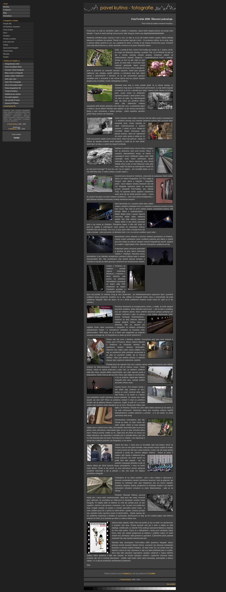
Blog (4, 13)
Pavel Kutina (13, 124)
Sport (4, 33)
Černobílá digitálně (10, 97)
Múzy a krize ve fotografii (12, 73)
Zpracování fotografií (10, 48)
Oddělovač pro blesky (11, 94)
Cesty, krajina (7, 30)
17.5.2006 (151, 574)
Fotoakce (6, 36)
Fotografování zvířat (10, 64)
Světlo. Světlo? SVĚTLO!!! (13, 76)
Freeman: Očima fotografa (13, 70)
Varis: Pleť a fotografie (11, 82)
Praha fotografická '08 (11, 88)
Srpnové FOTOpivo (10, 103)
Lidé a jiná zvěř (8, 42)
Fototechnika (7, 51)
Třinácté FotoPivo (10, 91)
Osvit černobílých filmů (11, 67)
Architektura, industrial (11, 27)
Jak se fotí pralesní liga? (12, 85)
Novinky (5, 7)
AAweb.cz (13, 129)
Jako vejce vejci (9, 79)
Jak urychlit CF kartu (11, 100)
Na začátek (171, 584)
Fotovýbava (7, 16)
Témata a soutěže (9, 39)
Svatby (5, 45)
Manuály (5, 54)
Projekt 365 (6, 23)
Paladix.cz (127, 574)
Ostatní (5, 57)
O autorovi (6, 10)
